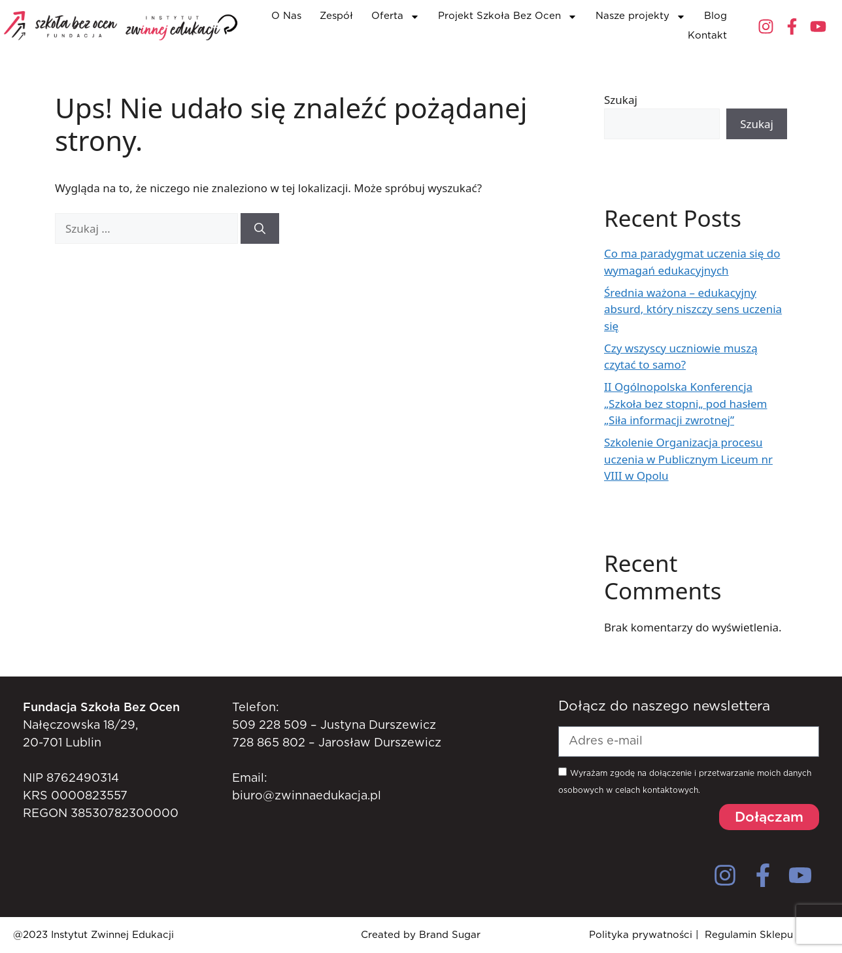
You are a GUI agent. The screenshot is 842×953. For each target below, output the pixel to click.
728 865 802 (268, 743)
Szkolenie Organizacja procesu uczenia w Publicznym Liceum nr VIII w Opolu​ (688, 459)
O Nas (286, 16)
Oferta (395, 16)
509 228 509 (269, 725)
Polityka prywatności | (644, 935)
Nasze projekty (641, 16)
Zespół (336, 16)
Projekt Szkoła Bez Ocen (507, 16)
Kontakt (707, 36)
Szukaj (620, 99)
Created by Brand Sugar (420, 935)
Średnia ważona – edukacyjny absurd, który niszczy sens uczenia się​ (693, 309)
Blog (715, 16)
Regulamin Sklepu (749, 935)
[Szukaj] (260, 228)
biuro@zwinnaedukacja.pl (306, 796)
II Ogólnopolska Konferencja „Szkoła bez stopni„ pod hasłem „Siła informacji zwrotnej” (685, 403)
